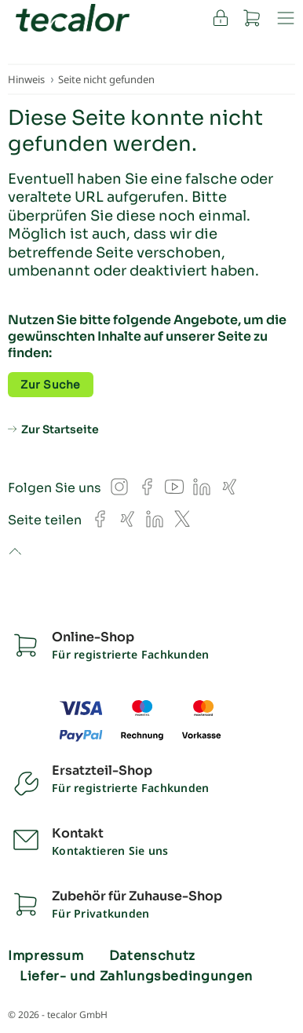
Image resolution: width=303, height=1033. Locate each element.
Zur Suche (50, 385)
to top (14, 553)
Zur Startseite (60, 429)
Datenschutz (152, 956)
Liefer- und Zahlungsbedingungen (136, 976)
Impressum (46, 956)
